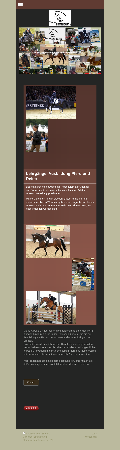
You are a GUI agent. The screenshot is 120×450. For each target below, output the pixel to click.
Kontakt (31, 382)
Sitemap (46, 433)
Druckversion (31, 433)
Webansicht (91, 436)
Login (94, 433)
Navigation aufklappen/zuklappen (60, 4)
